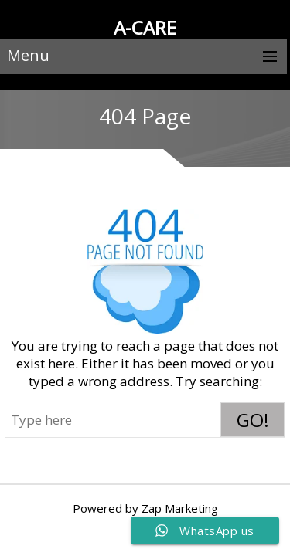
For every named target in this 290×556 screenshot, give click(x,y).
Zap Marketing (180, 508)
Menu (28, 55)
